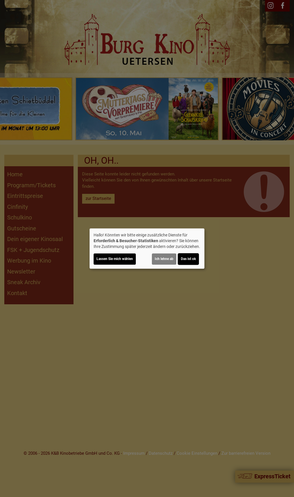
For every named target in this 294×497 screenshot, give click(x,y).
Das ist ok (188, 259)
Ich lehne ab (164, 259)
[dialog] (147, 248)
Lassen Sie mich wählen (114, 259)
